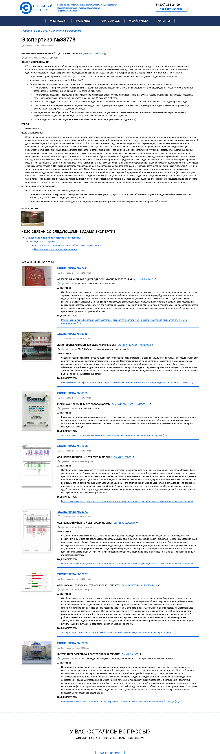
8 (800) (168, 4)
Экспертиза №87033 (72, 643)
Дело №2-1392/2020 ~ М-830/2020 (134, 345)
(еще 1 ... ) (188, 382)
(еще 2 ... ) (82, 323)
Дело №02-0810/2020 (124, 522)
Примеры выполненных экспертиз (58, 31)
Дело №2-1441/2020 (93, 53)
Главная (26, 31)
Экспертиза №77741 (72, 268)
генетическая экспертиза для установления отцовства (114, 501)
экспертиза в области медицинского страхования (137, 320)
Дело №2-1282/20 (122, 457)
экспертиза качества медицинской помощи (134, 382)
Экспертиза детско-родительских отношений (83, 632)
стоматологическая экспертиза (120, 435)
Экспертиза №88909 (72, 393)
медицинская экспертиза (169, 382)
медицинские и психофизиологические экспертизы (167, 501)
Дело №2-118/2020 (143, 279)
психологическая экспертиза (150, 632)
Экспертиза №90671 (72, 511)
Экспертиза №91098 (72, 446)
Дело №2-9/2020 (130, 654)
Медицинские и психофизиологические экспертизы (53, 237)
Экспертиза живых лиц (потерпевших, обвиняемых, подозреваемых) (68, 245)
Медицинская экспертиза (42, 241)
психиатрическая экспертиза (121, 632)
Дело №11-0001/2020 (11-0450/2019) (130, 404)
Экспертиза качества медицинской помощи (55, 249)
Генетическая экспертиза (73, 501)
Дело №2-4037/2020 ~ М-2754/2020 (139, 585)
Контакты (164, 20)
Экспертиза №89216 (72, 334)
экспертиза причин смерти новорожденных (108, 701)
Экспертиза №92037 (72, 574)
